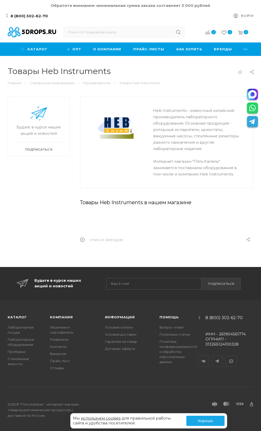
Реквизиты (59, 339)
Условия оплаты (119, 327)
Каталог (17, 317)
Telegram (217, 357)
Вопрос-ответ (172, 327)
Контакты (58, 347)
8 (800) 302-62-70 (29, 15)
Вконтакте (203, 357)
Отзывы (57, 368)
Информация (120, 317)
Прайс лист (60, 361)
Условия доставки (120, 334)
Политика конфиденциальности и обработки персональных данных (178, 351)
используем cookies (101, 418)
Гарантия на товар (121, 341)
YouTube (231, 357)
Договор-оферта (120, 349)
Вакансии (58, 354)
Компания (61, 317)
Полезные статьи (175, 334)
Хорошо (205, 421)
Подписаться (221, 284)
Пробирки (16, 352)
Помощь (169, 317)
